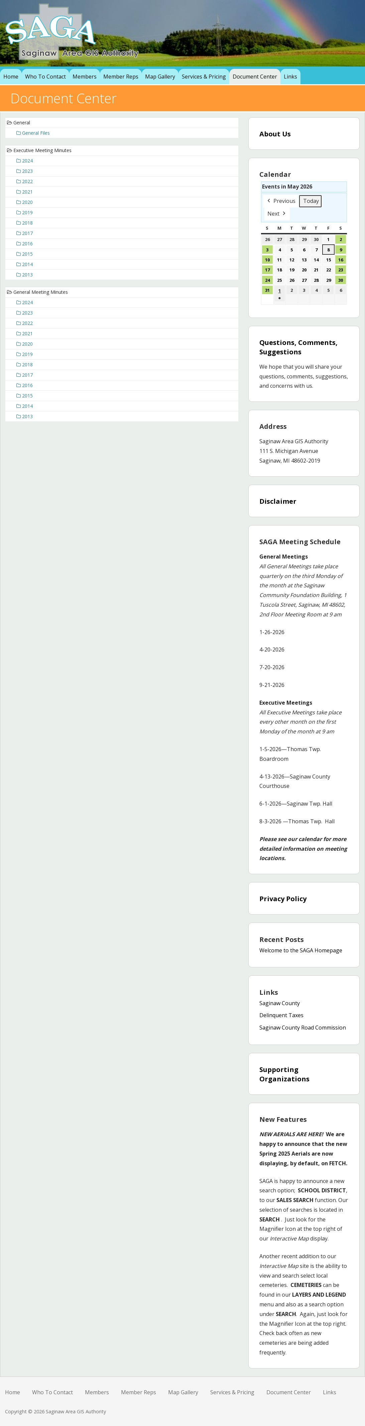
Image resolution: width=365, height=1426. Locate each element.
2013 (24, 274)
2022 (24, 181)
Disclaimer (277, 501)
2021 (24, 192)
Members (85, 76)
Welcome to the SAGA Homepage (300, 950)
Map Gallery (160, 76)
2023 (24, 171)
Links (290, 76)
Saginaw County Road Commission (302, 1027)
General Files (33, 133)
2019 (24, 212)
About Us (275, 133)
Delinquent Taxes (281, 1015)
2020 (24, 202)
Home (10, 76)
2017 (24, 233)
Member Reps (120, 76)
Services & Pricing (204, 76)
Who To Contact (45, 76)
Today (311, 201)
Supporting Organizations (284, 1074)
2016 (24, 243)
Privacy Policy (283, 898)
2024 (24, 160)
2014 (24, 264)
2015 (24, 254)
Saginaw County (279, 1003)
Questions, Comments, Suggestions (298, 347)
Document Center (255, 76)
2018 (24, 223)
